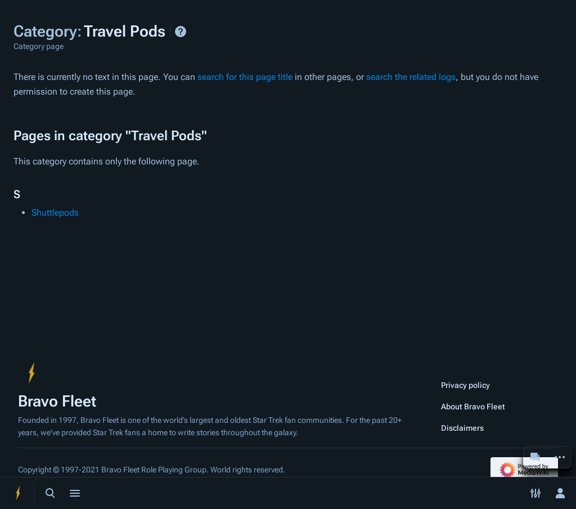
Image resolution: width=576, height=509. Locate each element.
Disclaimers (462, 427)
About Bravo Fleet (473, 406)
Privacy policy (465, 385)
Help (180, 31)
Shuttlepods (55, 212)
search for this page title (244, 77)
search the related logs (411, 77)
